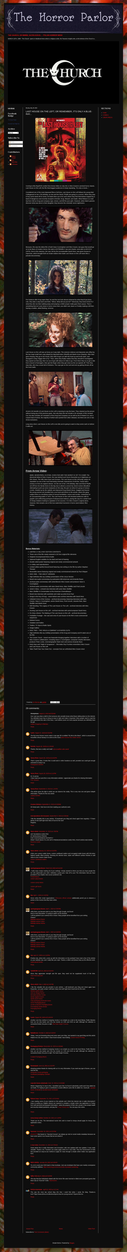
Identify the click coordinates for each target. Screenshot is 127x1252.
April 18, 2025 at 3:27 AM (50, 1189)
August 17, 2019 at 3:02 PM (43, 733)
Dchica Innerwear (36, 1189)
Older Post (91, 1229)
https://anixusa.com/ (37, 975)
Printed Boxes (35, 877)
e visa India (34, 1145)
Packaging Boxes (36, 1008)
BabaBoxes (34, 1033)
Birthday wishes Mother (38, 923)
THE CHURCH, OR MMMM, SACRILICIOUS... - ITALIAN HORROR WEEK (35, 35)
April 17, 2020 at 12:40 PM (42, 955)
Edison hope (35, 1098)
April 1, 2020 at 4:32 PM (40, 895)
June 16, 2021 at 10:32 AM (56, 1083)
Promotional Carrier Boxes (39, 1006)
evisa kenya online (37, 1118)
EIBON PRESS (107, 117)
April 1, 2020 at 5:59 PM (53, 909)
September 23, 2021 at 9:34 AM (49, 1098)
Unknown (14, 164)
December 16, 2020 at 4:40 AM (53, 1046)
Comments (13, 146)
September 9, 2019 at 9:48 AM (51, 804)
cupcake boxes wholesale (39, 1083)
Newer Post (29, 1229)
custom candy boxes (37, 882)
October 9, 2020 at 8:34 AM (47, 1033)
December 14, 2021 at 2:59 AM (48, 1145)
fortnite (33, 746)
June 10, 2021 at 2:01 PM (46, 1065)
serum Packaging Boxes (38, 1002)
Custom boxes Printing (78, 1037)
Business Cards (35, 842)
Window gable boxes (37, 991)
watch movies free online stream (71, 737)
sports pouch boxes (37, 999)
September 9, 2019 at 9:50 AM (59, 816)
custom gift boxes (36, 886)
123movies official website (63, 898)
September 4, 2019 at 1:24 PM (48, 789)
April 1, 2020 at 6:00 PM (53, 932)
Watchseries (53, 1180)
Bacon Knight (14, 157)
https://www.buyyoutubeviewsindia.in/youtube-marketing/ (60, 1167)
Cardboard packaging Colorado (40, 1074)
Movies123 (34, 1134)
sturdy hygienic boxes (37, 997)
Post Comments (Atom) (41, 1232)
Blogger (71, 1243)
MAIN (104, 113)
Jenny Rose (34, 758)
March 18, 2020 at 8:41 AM (54, 868)
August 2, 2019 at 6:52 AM (47, 713)
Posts (11, 142)
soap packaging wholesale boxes (41, 1001)
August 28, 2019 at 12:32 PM (48, 758)
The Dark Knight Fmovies (60, 1024)
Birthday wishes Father (38, 921)
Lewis (32, 733)
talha (32, 1176)
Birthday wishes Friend (38, 919)
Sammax (33, 1131)
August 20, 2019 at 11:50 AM (45, 746)
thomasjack (34, 1065)
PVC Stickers (35, 780)
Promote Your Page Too (13, 123)
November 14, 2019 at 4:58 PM (48, 831)
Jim (32, 955)
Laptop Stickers (35, 795)
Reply (32, 727)
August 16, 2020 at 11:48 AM (44, 1017)
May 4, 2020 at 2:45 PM (46, 984)
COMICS (106, 115)
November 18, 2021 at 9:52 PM (46, 1131)
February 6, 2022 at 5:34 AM (43, 1176)
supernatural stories (37, 962)
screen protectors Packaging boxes (41, 1004)
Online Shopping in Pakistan (39, 724)
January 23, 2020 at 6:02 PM (48, 850)
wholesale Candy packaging (39, 1072)
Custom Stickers (36, 804)
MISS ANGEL (35, 1162)
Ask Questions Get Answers (40, 816)
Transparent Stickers (37, 764)
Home (61, 1229)
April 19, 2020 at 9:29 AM (45, 971)
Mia (32, 895)
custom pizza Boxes (37, 878)
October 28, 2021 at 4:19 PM (52, 1118)
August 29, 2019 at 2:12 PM (47, 773)
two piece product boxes (38, 995)
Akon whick (34, 831)
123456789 (34, 971)
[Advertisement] (110, 151)
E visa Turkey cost (63, 1107)
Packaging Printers (37, 1046)
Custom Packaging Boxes (38, 1057)
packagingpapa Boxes (38, 868)
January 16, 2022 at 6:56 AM (48, 1162)
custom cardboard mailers (39, 859)
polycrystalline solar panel (61, 749)
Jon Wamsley (14, 161)
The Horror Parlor (12, 119)
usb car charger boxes (37, 993)
